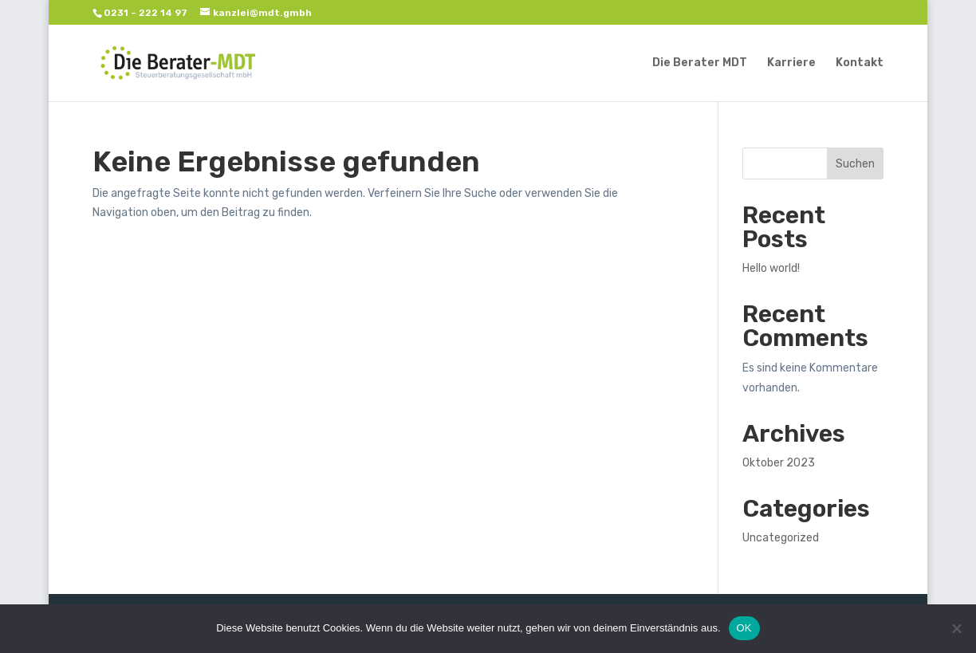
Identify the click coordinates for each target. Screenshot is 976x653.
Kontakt (860, 63)
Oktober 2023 (778, 463)
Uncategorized (780, 538)
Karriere (791, 63)
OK (744, 628)
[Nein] (956, 628)
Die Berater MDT (699, 63)
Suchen (855, 164)
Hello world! (771, 268)
